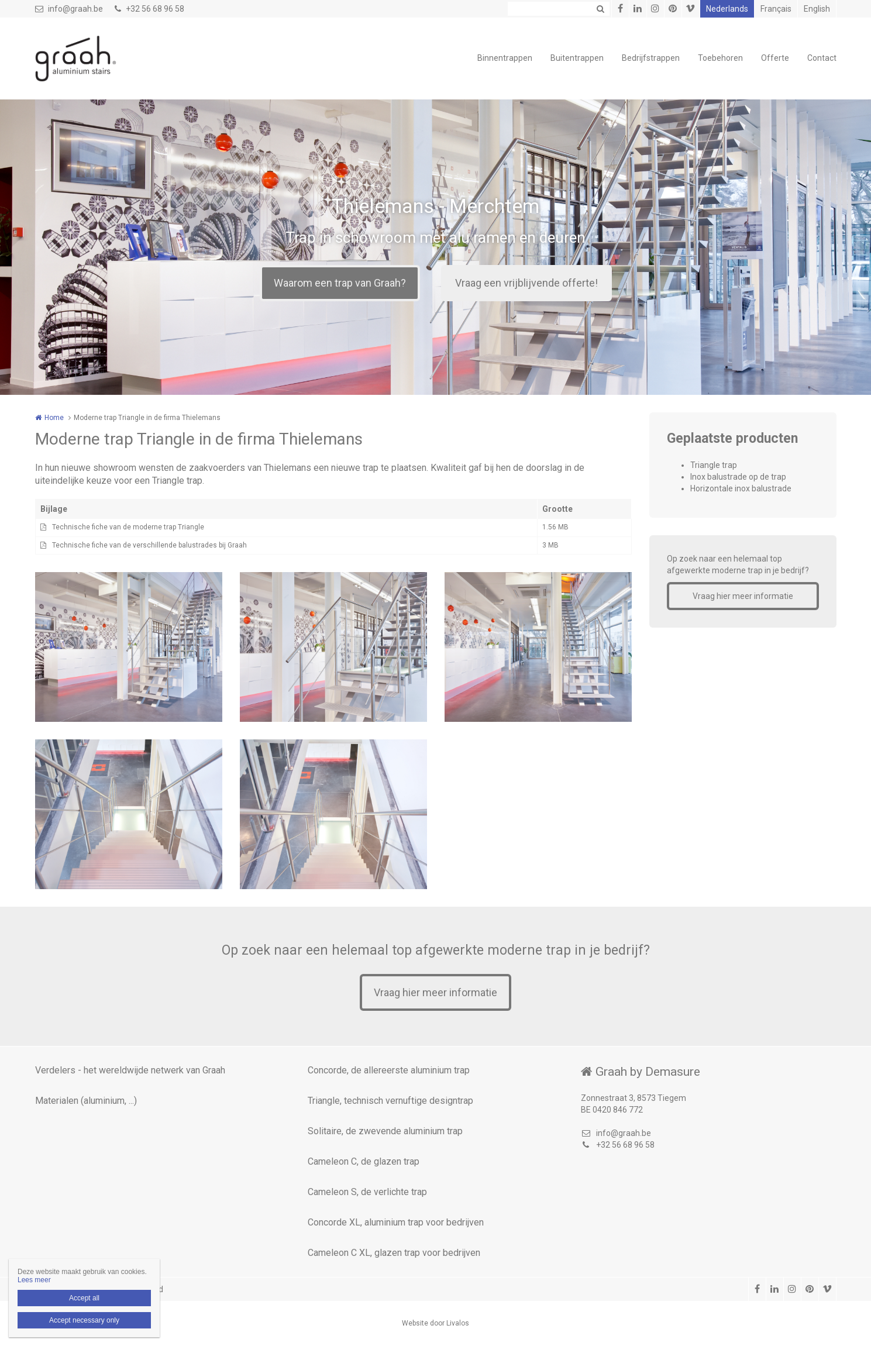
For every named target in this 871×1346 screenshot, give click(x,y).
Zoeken (601, 9)
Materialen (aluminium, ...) (86, 1100)
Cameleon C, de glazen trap (363, 1161)
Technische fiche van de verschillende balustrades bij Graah (149, 545)
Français (775, 8)
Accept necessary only (84, 1320)
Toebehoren (720, 58)
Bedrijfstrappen (651, 58)
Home (54, 418)
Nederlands (727, 8)
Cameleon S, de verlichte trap (367, 1191)
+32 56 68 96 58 (149, 8)
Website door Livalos (435, 1323)
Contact (821, 58)
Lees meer (34, 1280)
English (817, 8)
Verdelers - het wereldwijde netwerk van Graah (130, 1070)
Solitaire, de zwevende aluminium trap (385, 1131)
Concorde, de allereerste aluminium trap (389, 1070)
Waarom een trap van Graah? (340, 283)
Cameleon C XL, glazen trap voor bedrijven (394, 1252)
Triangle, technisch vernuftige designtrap (390, 1100)
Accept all (84, 1298)
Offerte (775, 58)
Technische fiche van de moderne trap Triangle (128, 527)
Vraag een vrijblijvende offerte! (526, 283)
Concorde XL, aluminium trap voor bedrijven (396, 1222)
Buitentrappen (577, 58)
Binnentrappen (504, 58)
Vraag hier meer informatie (743, 596)
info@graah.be (69, 8)
